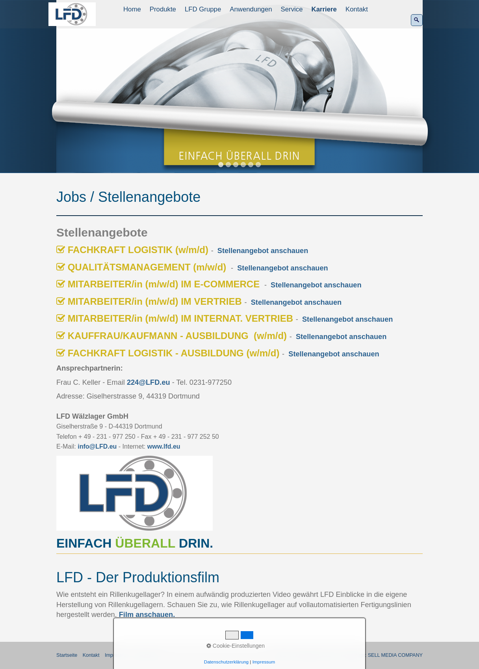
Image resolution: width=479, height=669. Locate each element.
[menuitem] (132, 9)
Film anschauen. (147, 615)
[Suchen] (416, 20)
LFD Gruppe (203, 9)
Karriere (324, 9)
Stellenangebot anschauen (262, 251)
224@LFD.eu (148, 382)
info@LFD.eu (97, 446)
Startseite (66, 655)
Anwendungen (251, 9)
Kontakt (356, 9)
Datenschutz (148, 655)
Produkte (163, 9)
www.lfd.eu (163, 446)
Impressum (117, 655)
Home (132, 9)
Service (292, 9)
